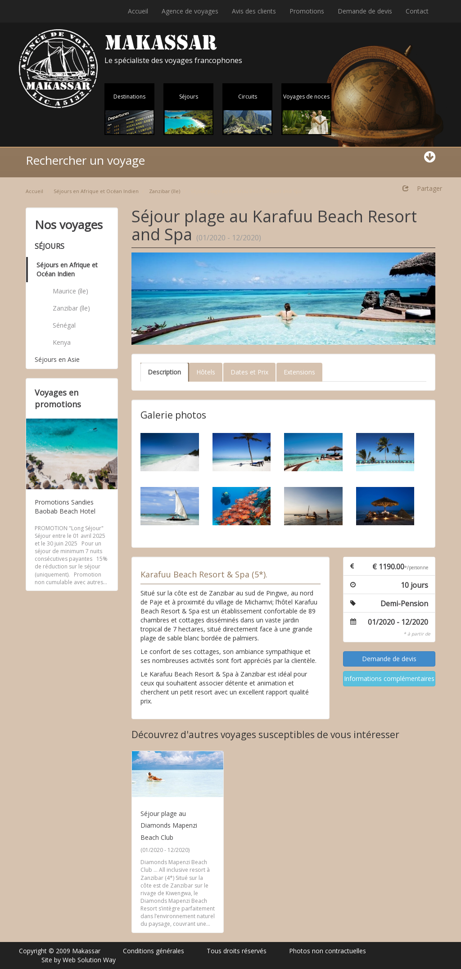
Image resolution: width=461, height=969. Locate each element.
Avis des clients (254, 11)
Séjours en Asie (57, 359)
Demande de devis (365, 11)
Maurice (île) (70, 291)
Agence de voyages (190, 11)
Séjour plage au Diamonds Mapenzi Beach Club (168, 825)
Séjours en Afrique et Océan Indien (96, 191)
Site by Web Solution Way (78, 959)
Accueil (138, 11)
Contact (417, 11)
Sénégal (64, 325)
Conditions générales (153, 950)
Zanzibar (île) (164, 191)
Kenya (62, 342)
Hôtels (205, 372)
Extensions (299, 372)
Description (164, 372)
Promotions (306, 11)
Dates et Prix (249, 372)
